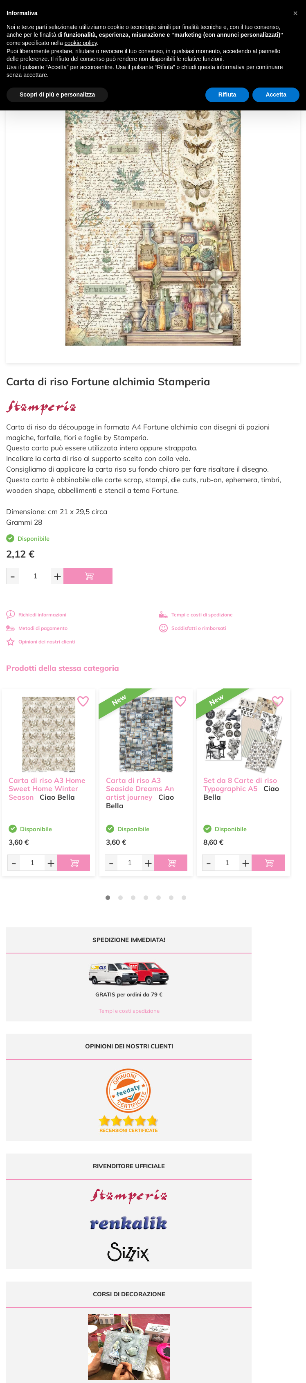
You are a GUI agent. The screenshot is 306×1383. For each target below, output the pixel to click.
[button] (295, 13)
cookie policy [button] (81, 43)
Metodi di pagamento (37, 628)
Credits (265, 1372)
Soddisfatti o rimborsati (192, 628)
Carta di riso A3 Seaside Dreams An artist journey (140, 783)
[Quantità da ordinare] (35, 575)
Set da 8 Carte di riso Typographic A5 (240, 778)
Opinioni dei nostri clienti (40, 642)
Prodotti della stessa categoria (62, 668)
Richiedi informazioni (36, 615)
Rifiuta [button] (227, 94)
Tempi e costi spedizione (76, 1010)
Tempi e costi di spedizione (196, 615)
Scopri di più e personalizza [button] (57, 94)
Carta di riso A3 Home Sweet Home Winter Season (47, 783)
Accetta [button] (276, 94)
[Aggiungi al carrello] (87, 576)
